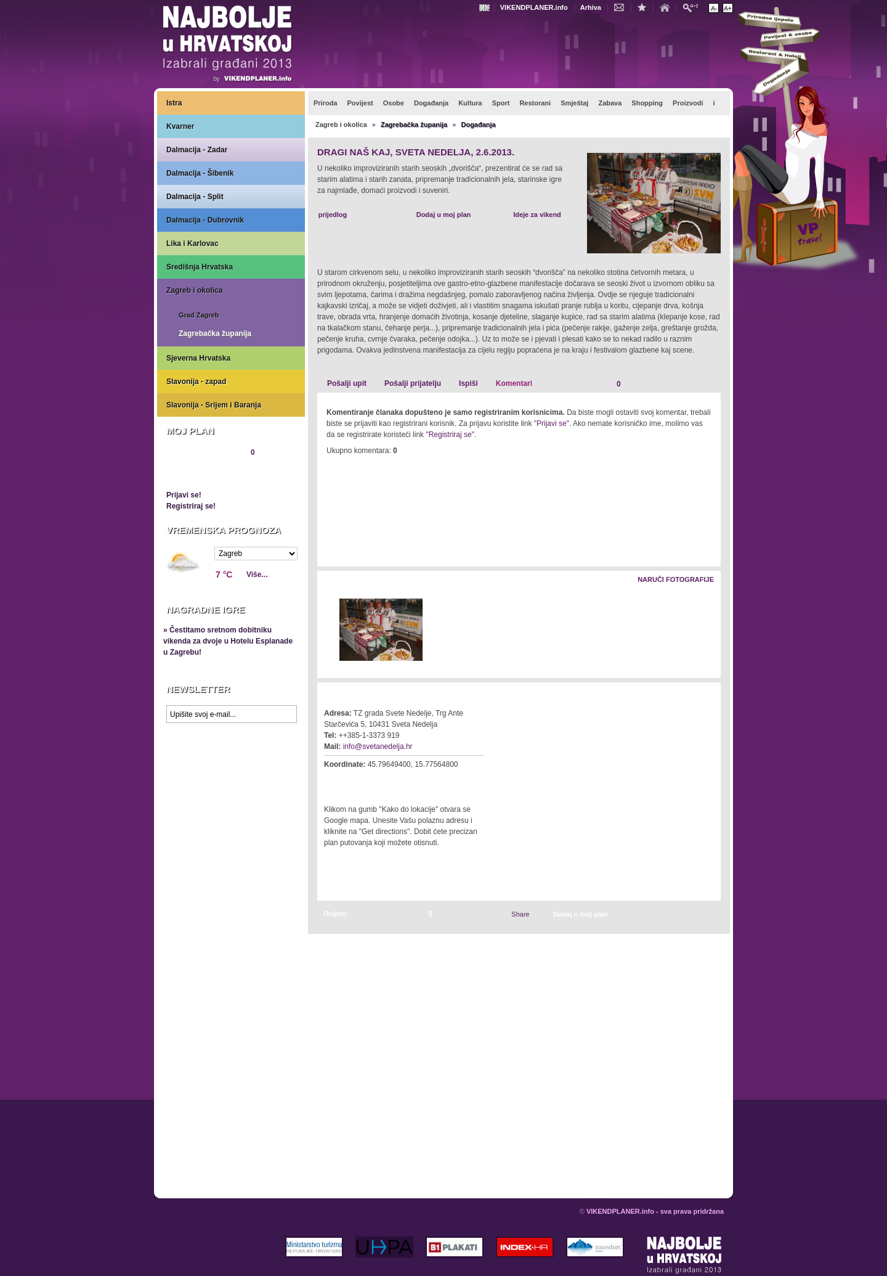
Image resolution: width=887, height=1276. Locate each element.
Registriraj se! (191, 506)
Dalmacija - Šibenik (199, 173)
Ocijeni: (335, 913)
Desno (705, 630)
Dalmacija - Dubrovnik (205, 220)
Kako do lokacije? (362, 781)
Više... (256, 574)
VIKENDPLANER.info (534, 7)
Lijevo (327, 630)
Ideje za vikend (537, 214)
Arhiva (590, 7)
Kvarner (180, 126)
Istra (174, 103)
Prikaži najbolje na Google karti (231, 803)
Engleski (486, 7)
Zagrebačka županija (215, 333)
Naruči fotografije (676, 579)
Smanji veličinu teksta (713, 8)
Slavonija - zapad (196, 381)
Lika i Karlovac (192, 243)
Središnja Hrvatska (199, 267)
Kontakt (622, 7)
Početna (667, 7)
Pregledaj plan (203, 473)
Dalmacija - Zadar (196, 149)
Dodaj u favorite (645, 7)
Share (520, 914)
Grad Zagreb (199, 315)
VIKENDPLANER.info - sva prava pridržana (655, 1211)
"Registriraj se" (450, 434)
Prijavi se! (183, 495)
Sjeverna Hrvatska (198, 358)
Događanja (478, 124)
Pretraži (693, 7)
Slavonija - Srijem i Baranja (213, 405)
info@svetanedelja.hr (378, 746)
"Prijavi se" (551, 423)
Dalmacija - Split (195, 196)
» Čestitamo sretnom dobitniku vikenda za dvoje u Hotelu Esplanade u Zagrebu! (228, 641)
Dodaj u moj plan (443, 214)
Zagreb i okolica (194, 290)
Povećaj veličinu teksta (728, 8)
